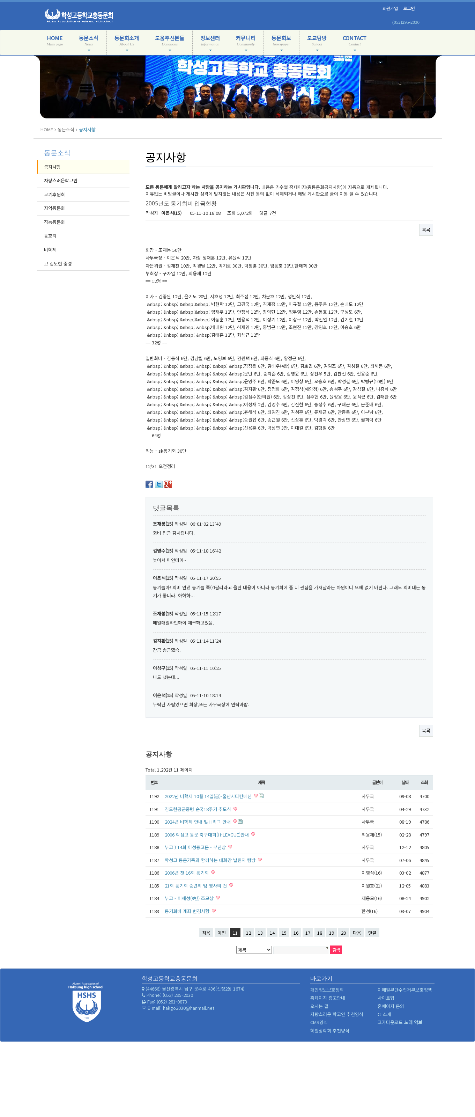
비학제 (50, 249)
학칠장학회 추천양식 (329, 1030)
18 (319, 932)
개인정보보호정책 (327, 989)
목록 (426, 229)
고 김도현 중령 (58, 263)
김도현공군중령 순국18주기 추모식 (198, 809)
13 (260, 932)
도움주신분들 (169, 42)
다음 (357, 932)
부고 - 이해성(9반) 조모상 (190, 898)
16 (296, 932)
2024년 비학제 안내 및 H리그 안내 (198, 821)
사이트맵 (386, 997)
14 (272, 932)
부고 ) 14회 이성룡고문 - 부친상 (196, 847)
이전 (221, 932)
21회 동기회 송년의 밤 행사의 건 (196, 885)
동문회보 (281, 42)
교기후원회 (54, 194)
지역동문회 (54, 208)
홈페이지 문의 (391, 1006)
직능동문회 (54, 222)
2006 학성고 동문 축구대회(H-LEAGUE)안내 (207, 834)
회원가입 (390, 8)
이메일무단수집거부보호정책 (405, 989)
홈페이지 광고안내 (327, 997)
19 (331, 932)
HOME (55, 43)
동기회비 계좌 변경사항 (188, 911)
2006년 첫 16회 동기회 (187, 872)
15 (284, 932)
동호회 (50, 235)
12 (248, 932)
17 (307, 932)
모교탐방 (317, 42)
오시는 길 (319, 1006)
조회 (424, 782)
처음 (206, 932)
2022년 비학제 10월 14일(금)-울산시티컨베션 (209, 796)
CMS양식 (319, 1022)
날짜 (405, 782)
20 (343, 932)
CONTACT (354, 42)
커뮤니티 (245, 42)
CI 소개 (384, 1014)
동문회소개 (126, 42)
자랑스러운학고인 (60, 180)
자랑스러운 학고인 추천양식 (336, 1014)
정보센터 (210, 42)
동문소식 (88, 42)
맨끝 (372, 932)
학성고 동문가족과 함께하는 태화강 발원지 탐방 (211, 860)
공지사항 (52, 166)
